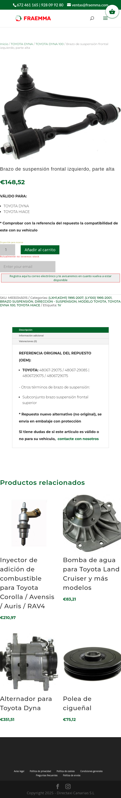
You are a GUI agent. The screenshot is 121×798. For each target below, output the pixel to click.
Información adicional (31, 335)
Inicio (4, 44)
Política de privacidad (40, 771)
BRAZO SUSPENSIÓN (16, 301)
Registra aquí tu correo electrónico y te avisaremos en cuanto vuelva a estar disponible (61, 278)
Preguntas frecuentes (46, 775)
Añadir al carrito (40, 249)
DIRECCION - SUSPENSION (56, 301)
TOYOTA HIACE (28, 305)
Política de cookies (66, 771)
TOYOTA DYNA (22, 44)
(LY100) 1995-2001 (98, 298)
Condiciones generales (91, 771)
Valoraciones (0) (28, 341)
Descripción (25, 330)
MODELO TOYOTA (92, 301)
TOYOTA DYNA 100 (49, 44)
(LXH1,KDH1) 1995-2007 (66, 298)
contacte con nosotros (78, 439)
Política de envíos (71, 775)
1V (59, 305)
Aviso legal (19, 771)
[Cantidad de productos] (7, 249)
